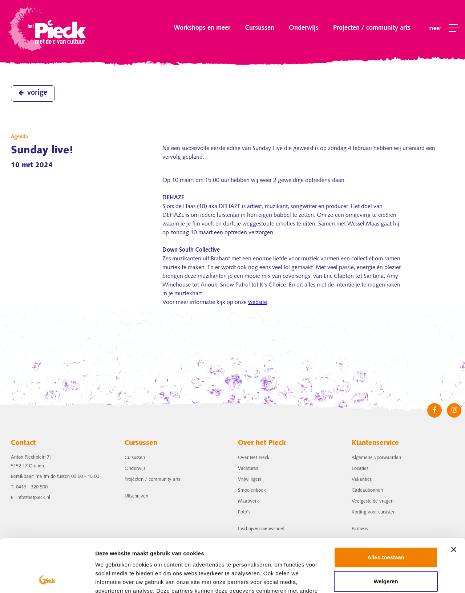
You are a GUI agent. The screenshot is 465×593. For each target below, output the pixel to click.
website (257, 302)
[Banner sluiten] (453, 500)
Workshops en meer (202, 28)
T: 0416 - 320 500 (29, 487)
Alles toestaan (385, 508)
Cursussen (259, 28)
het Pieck (47, 28)
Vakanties (362, 479)
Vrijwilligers (249, 479)
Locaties (360, 468)
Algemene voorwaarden (376, 457)
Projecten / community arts (372, 28)
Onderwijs (304, 28)
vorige (33, 93)
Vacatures (248, 468)
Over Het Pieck (254, 457)
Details (104, 579)
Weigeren (385, 531)
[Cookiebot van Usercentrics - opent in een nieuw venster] (47, 578)
